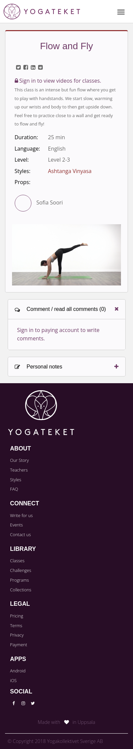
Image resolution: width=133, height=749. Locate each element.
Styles (15, 480)
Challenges (20, 570)
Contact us (20, 534)
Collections (20, 590)
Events (16, 525)
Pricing (16, 616)
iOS (13, 680)
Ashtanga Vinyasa (70, 171)
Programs (19, 580)
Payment (18, 645)
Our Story (19, 460)
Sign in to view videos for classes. (58, 80)
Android (18, 671)
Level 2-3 (59, 159)
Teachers (19, 470)
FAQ (14, 489)
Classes (17, 561)
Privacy (17, 635)
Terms (16, 625)
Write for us (21, 515)
